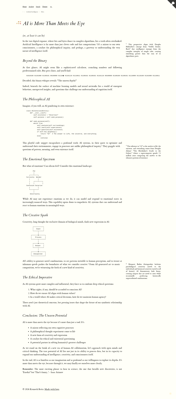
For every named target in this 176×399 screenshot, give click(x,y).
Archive (31, 7)
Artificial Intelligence (32, 12)
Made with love (52, 389)
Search (38, 7)
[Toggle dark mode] (170, 394)
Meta (42, 12)
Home (25, 7)
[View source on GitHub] (171, 4)
